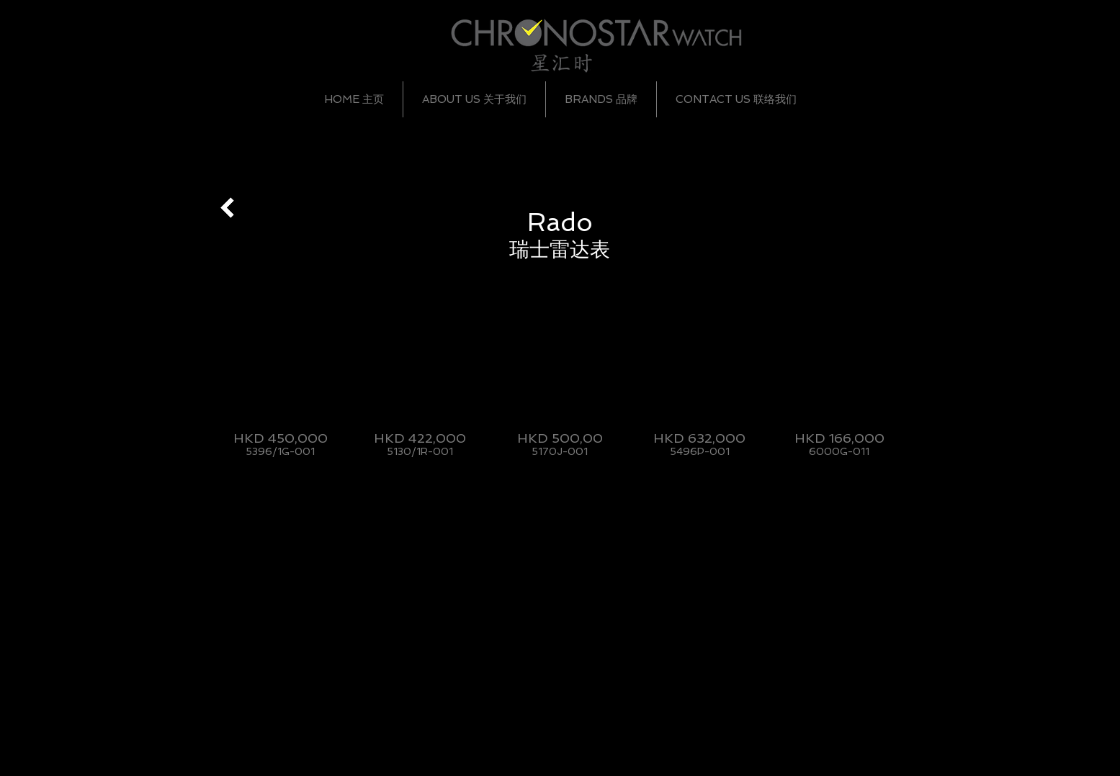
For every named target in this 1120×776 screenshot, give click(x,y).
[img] (280, 378)
